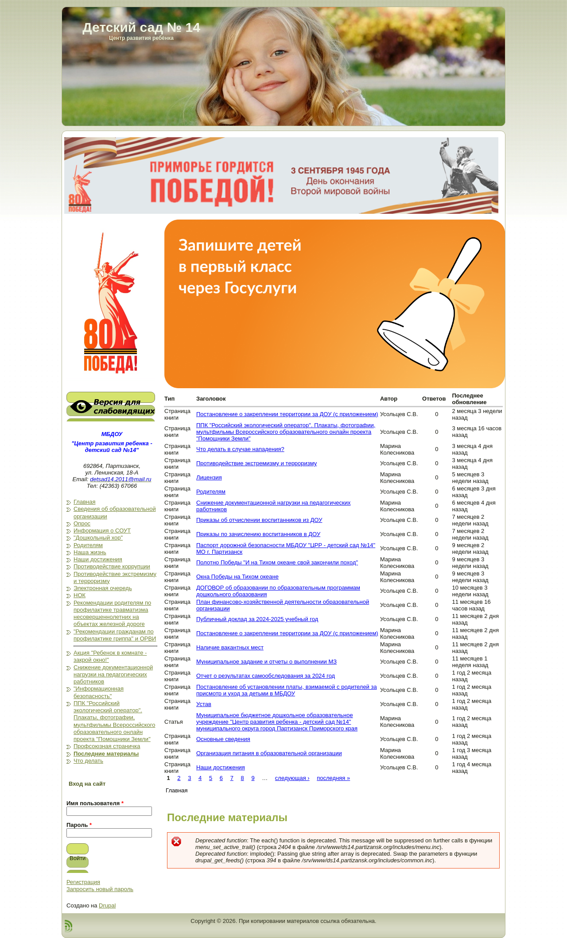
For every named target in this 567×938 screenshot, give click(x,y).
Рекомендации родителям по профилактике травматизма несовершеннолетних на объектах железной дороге (112, 613)
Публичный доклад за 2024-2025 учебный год (257, 619)
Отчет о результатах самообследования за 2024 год (265, 675)
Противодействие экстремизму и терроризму (256, 463)
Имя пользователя (95, 803)
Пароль (79, 825)
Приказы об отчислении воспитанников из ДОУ (259, 520)
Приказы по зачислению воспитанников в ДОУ (258, 534)
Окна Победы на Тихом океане (237, 576)
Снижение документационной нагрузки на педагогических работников (113, 674)
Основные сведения (223, 739)
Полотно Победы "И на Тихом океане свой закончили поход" (277, 562)
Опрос (82, 523)
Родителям (88, 545)
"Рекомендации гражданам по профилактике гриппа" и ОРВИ (115, 635)
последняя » (333, 778)
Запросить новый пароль (99, 889)
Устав (203, 704)
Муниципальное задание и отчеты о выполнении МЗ (266, 661)
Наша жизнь (90, 552)
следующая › (292, 778)
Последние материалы (106, 753)
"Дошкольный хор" (98, 537)
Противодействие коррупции (112, 566)
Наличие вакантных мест (230, 647)
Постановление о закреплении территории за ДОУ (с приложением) (287, 414)
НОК (79, 595)
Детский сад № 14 (141, 27)
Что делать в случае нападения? (240, 449)
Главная (84, 501)
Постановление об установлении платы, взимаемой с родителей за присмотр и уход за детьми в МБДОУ (286, 690)
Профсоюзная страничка (107, 746)
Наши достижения (98, 559)
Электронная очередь (103, 588)
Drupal (107, 905)
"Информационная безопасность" (99, 692)
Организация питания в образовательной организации (269, 753)
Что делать (88, 760)
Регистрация (83, 882)
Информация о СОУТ (102, 530)
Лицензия (209, 477)
